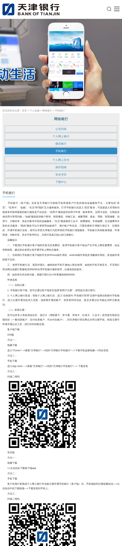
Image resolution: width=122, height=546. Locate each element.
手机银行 (60, 110)
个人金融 (35, 110)
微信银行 (61, 143)
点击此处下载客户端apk (23, 468)
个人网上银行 (61, 136)
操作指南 (61, 167)
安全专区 (61, 174)
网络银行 (47, 110)
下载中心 (61, 181)
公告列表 (61, 129)
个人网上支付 (61, 159)
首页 (24, 110)
